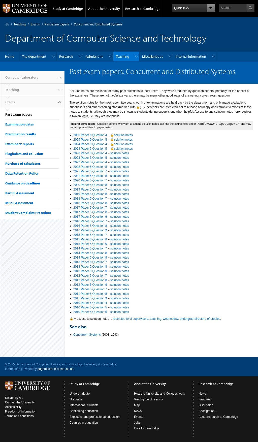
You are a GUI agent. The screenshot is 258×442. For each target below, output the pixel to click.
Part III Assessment (19, 193)
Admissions (94, 56)
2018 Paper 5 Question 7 (90, 198)
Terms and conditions (19, 416)
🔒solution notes (121, 135)
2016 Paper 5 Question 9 (90, 230)
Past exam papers (57, 24)
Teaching (20, 24)
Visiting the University (148, 399)
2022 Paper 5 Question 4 (90, 162)
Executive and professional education (95, 417)
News (138, 411)
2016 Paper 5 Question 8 (90, 226)
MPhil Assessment (19, 203)
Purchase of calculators (23, 163)
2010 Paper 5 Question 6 (90, 312)
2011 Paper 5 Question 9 (90, 298)
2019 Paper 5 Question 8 (90, 194)
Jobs (137, 422)
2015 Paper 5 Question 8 (90, 239)
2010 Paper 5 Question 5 (90, 307)
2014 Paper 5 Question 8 (90, 253)
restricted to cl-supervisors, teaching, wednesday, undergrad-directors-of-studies (166, 319)
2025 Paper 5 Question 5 (90, 139)
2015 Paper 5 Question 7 (90, 235)
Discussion (206, 405)
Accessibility (13, 407)
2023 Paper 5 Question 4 (90, 153)
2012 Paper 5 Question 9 (90, 285)
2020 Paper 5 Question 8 (90, 185)
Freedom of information (20, 411)
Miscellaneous (152, 56)
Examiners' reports (19, 144)
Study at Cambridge (68, 8)
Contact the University (20, 402)
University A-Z (14, 398)
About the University (104, 8)
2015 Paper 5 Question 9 (90, 244)
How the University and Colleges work (159, 393)
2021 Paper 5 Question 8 (90, 176)
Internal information (191, 56)
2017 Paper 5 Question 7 (90, 207)
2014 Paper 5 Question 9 (90, 257)
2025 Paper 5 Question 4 (90, 135)
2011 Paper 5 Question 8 (90, 294)
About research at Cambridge (218, 417)
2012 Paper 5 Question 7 (90, 275)
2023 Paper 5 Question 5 (90, 158)
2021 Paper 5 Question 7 (90, 171)
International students (84, 405)
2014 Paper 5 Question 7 (90, 248)
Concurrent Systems (87, 334)
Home (9, 56)
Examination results (20, 134)
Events (138, 417)
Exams (35, 24)
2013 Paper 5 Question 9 (90, 271)
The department (34, 56)
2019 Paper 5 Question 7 (90, 189)
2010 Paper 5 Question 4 (90, 303)
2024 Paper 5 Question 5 (90, 148)
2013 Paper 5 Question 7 (90, 262)
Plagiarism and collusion (24, 153)
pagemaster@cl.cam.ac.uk (55, 369)
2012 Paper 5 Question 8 (90, 280)
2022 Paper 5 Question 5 (90, 167)
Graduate (76, 399)
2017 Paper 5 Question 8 (90, 212)
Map (137, 405)
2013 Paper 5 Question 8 (90, 266)
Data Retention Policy (22, 173)
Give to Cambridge (146, 428)
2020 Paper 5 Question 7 (90, 180)
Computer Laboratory (7, 24)
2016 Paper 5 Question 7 (90, 221)
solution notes (119, 153)
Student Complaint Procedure (28, 212)
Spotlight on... (208, 411)
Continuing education (84, 411)
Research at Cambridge (142, 8)
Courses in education (84, 422)
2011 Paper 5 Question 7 (90, 289)
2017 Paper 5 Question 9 (90, 216)
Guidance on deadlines (22, 183)
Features (204, 399)
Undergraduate (80, 393)
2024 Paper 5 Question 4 (90, 144)
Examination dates (19, 124)
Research (66, 56)
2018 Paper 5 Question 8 (90, 203)
